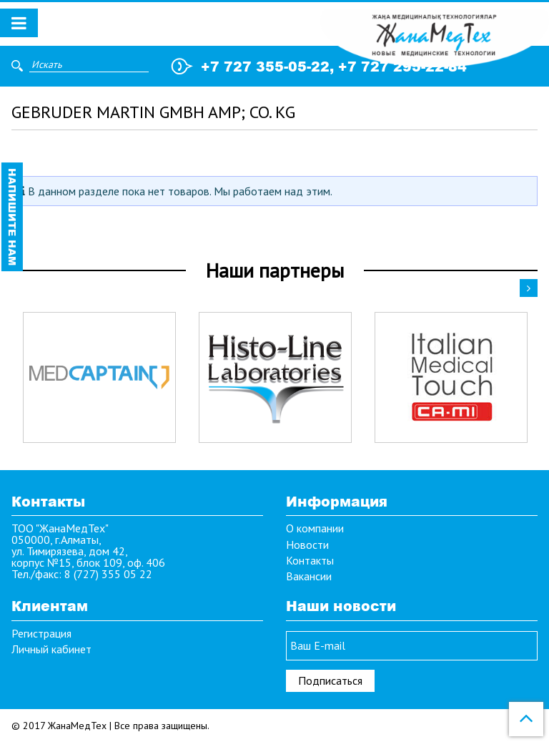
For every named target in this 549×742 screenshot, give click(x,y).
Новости (307, 544)
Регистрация (41, 633)
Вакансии (309, 576)
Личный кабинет (51, 649)
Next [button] (529, 288)
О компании (315, 528)
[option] (99, 377)
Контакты (310, 560)
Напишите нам (12, 216)
